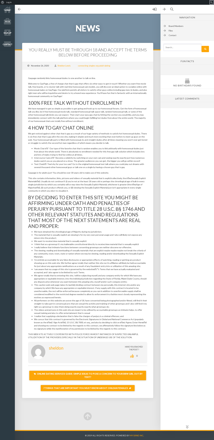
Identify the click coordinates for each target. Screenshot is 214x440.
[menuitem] (2, 2)
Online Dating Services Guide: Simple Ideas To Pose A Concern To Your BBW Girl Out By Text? (88, 375)
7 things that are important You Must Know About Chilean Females (87, 388)
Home (7, 10)
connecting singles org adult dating (94, 65)
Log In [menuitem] (9, 2)
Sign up (7, 33)
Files (7, 22)
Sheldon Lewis (64, 65)
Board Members (176, 26)
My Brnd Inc (136, 435)
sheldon (56, 347)
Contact (7, 44)
